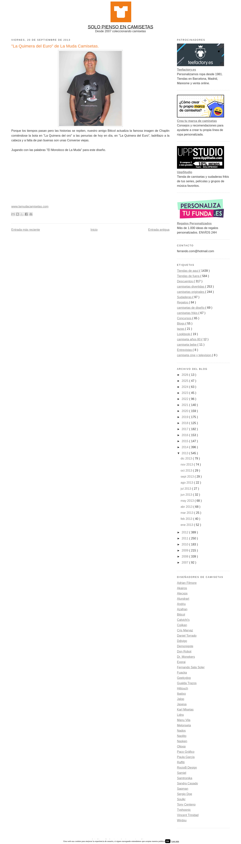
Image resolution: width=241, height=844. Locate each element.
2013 (185, 453)
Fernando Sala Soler (191, 667)
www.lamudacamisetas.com (29, 206)
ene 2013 (187, 524)
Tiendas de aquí (188, 270)
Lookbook (184, 334)
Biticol (181, 614)
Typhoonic (184, 809)
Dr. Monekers (186, 656)
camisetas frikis (187, 313)
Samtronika (184, 778)
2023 (185, 392)
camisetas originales (191, 291)
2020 (185, 411)
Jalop (180, 699)
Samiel (181, 772)
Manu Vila (183, 720)
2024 (185, 386)
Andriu (181, 604)
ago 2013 (187, 482)
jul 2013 (186, 488)
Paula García (185, 757)
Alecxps (182, 593)
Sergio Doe (184, 794)
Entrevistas (185, 350)
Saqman (182, 788)
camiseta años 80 (189, 339)
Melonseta (184, 725)
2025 (185, 380)
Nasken (182, 741)
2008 (185, 556)
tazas (181, 328)
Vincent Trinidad (187, 815)
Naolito (181, 736)
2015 (185, 441)
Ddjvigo (182, 641)
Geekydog (184, 677)
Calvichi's (183, 619)
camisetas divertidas (191, 286)
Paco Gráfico (185, 751)
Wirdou (182, 820)
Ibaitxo (181, 693)
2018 (185, 423)
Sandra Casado (187, 783)
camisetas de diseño (191, 307)
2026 (185, 374)
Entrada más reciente (25, 229)
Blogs (181, 323)
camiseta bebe (187, 344)
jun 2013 (187, 494)
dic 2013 (187, 458)
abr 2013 (187, 506)
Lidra (180, 714)
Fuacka (182, 672)
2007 (185, 562)
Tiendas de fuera (188, 276)
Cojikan (182, 625)
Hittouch (182, 688)
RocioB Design (187, 767)
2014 (185, 447)
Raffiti (181, 762)
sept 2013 (188, 476)
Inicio (94, 229)
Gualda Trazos (187, 683)
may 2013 (188, 500)
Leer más (175, 841)
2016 (185, 435)
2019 (185, 417)
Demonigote (185, 646)
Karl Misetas (185, 709)
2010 (185, 544)
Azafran (182, 609)
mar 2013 (187, 512)
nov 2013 (187, 464)
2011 (185, 538)
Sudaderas (184, 297)
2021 (185, 405)
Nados (181, 730)
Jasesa (182, 704)
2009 (185, 550)
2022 (185, 399)
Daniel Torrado (187, 635)
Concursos (184, 318)
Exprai (181, 662)
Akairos (182, 588)
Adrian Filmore (187, 582)
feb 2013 (187, 518)
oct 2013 (187, 470)
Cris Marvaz (185, 630)
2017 (185, 429)
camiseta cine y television (194, 355)
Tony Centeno (186, 804)
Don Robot (184, 651)
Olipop (181, 746)
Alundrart (183, 598)
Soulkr (181, 799)
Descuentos (185, 281)
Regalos (183, 302)
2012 (185, 532)
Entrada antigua (158, 229)
